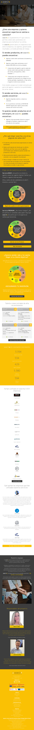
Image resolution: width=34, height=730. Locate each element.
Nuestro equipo (17, 694)
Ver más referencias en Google (17, 546)
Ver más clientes (17, 481)
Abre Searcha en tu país (17, 700)
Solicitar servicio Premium (17, 242)
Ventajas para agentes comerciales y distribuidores (17, 720)
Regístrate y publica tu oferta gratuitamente (17, 206)
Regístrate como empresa (17, 714)
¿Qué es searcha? (17, 693)
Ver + (15, 309)
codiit (21, 678)
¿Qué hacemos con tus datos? (17, 703)
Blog (17, 695)
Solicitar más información (17, 296)
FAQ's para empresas (17, 716)
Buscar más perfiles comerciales (17, 340)
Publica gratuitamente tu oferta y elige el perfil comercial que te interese (17, 127)
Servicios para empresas (17, 712)
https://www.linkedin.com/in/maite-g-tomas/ (16, 637)
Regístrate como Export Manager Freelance (17, 723)
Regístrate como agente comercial (17, 721)
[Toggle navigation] (32, 1)
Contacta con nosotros (17, 699)
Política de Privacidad (17, 705)
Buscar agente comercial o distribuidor (17, 715)
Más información (17, 246)
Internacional (17, 713)
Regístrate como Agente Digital (17, 724)
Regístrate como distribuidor (17, 722)
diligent (18, 678)
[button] (2, 15)
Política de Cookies (17, 706)
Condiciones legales (17, 704)
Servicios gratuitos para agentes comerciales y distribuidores (16, 725)
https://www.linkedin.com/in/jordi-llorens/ (17, 665)
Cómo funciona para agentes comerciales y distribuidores (17, 719)
